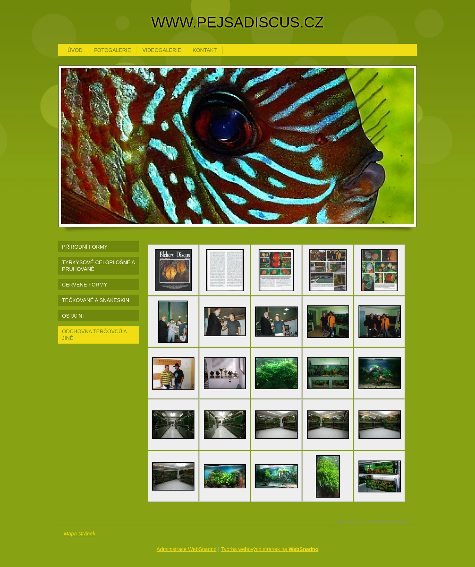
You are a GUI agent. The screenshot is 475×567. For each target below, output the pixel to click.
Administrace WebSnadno (187, 549)
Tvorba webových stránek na (270, 549)
